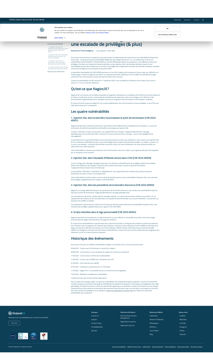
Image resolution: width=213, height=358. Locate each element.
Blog (48, 33)
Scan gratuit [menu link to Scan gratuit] (178, 25)
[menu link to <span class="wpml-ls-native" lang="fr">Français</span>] (196, 20)
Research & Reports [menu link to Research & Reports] (157, 319)
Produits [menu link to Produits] (138, 25)
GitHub (182, 331)
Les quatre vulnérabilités (55, 44)
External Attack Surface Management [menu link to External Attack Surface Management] (128, 317)
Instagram (183, 327)
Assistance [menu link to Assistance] (187, 20)
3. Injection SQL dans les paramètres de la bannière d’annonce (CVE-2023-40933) (57, 62)
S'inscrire (14, 323)
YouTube (183, 323)
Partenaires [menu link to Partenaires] (177, 20)
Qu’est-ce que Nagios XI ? (55, 41)
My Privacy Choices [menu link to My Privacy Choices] (196, 347)
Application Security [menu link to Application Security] (127, 325)
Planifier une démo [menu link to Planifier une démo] (195, 25)
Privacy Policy (104, 9)
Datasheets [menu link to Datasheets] (154, 316)
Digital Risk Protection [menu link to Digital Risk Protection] (128, 322)
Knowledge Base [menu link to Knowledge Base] (97, 327)
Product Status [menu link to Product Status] (96, 323)
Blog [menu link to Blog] (151, 334)
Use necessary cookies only (167, 11)
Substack (183, 334)
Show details (58, 14)
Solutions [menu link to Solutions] (126, 25)
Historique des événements (56, 71)
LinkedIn (182, 316)
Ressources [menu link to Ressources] (152, 25)
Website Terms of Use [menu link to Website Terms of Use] (134, 347)
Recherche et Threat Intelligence (62, 33)
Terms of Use (90, 9)
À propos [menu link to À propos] (165, 25)
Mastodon (183, 319)
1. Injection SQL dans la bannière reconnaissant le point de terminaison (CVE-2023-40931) (58, 49)
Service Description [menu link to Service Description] (183, 347)
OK (167, 5)
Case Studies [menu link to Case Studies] (154, 331)
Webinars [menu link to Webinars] (153, 327)
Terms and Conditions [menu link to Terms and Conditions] (119, 347)
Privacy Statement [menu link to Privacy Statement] (170, 347)
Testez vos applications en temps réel (119, 291)
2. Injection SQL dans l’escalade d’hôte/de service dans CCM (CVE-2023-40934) (58, 56)
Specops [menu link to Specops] (94, 331)
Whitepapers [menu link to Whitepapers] (154, 323)
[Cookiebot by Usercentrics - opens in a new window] (42, 14)
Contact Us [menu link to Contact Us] (95, 316)
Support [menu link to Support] (94, 319)
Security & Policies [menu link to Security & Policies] (157, 347)
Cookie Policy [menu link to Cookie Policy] (146, 347)
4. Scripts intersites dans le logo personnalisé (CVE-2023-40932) (58, 68)
